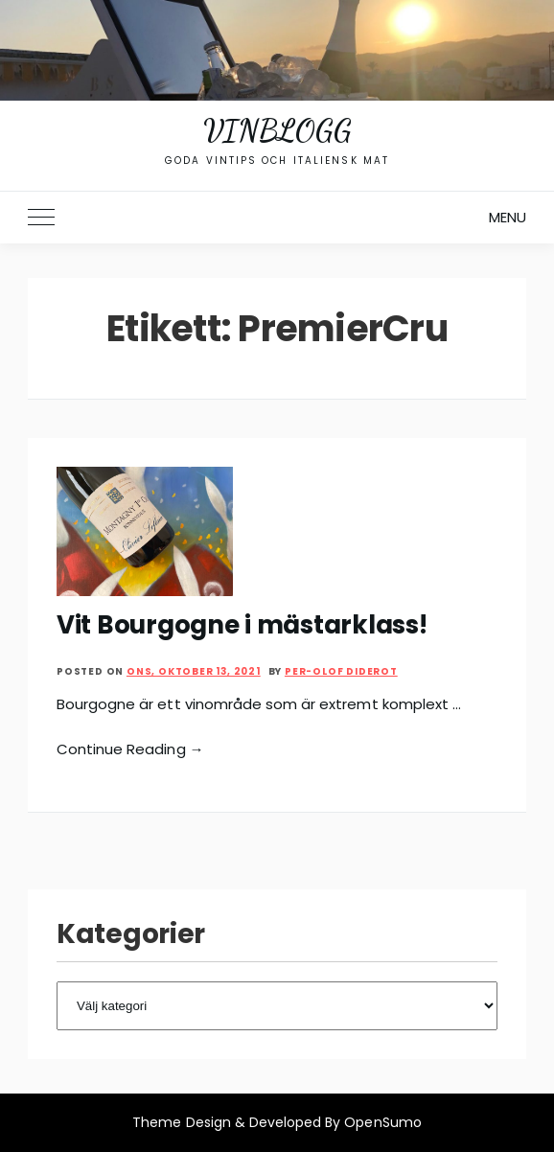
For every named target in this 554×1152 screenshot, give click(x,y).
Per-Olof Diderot (341, 671)
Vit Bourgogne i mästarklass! (242, 625)
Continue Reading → (130, 749)
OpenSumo (382, 1122)
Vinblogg (277, 130)
